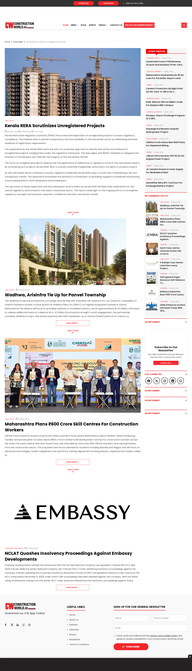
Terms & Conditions (79, 644)
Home (65, 25)
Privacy (72, 634)
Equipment (164, 302)
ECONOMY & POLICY (153, 58)
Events (92, 25)
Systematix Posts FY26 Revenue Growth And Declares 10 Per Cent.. (164, 63)
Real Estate (18, 42)
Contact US (116, 25)
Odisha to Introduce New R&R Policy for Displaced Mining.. (165, 144)
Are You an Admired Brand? (139, 25)
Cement (149, 85)
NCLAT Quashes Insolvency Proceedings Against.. (172, 236)
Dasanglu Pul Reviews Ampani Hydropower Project (162, 130)
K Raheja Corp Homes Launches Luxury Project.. (171, 265)
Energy (149, 125)
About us (73, 619)
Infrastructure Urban (14, 548)
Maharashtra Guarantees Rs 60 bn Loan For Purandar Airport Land (165, 77)
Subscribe (108, 3)
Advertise (84, 3)
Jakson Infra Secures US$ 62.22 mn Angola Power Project (165, 157)
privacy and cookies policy (164, 635)
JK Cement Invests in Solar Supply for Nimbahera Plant (164, 171)
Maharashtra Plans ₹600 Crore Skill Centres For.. (172, 222)
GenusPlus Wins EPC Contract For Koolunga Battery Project (164, 184)
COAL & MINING (152, 139)
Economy (164, 230)
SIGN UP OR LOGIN (133, 3)
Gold (83, 25)
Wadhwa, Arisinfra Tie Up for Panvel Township (172, 207)
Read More (73, 323)
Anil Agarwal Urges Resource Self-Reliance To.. (172, 280)
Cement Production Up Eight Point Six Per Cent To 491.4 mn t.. (164, 90)
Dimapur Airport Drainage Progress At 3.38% (165, 117)
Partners (73, 624)
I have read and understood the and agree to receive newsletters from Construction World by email (149, 637)
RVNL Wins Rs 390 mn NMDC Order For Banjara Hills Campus (164, 103)
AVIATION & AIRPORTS (154, 72)
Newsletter (74, 639)
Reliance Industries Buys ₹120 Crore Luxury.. (172, 293)
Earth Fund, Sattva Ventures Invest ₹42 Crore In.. (170, 251)
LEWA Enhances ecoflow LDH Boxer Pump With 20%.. (172, 308)
